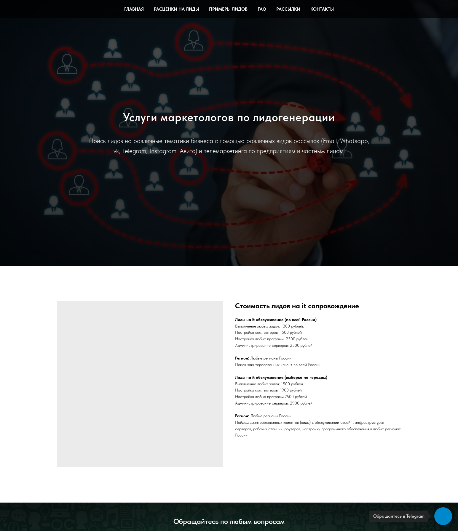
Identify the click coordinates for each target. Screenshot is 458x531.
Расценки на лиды (176, 9)
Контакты (322, 9)
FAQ (262, 9)
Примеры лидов (228, 9)
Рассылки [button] (288, 9)
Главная (134, 9)
